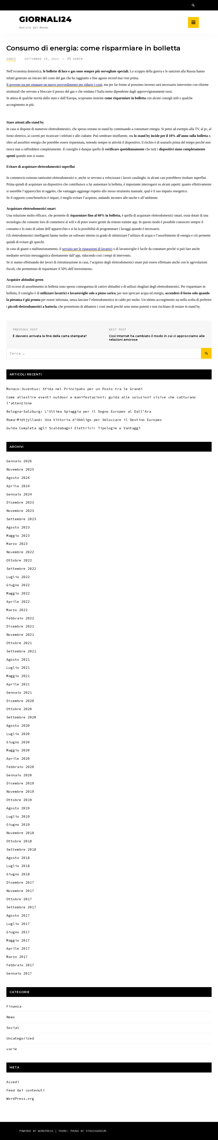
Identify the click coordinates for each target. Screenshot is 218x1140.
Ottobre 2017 (19, 899)
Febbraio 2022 (20, 618)
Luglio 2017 (18, 924)
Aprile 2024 (18, 486)
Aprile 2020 (18, 758)
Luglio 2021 (18, 667)
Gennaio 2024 (19, 494)
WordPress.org (20, 1098)
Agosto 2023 (18, 527)
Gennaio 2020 (19, 775)
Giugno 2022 (18, 585)
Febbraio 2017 (20, 965)
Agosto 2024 (18, 477)
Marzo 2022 (17, 610)
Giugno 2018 (18, 874)
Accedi (12, 1082)
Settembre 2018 (21, 849)
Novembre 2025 (20, 469)
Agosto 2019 (18, 808)
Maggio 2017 (18, 940)
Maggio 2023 (18, 535)
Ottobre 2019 (19, 800)
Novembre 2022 (20, 552)
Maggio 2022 (18, 593)
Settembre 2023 (21, 519)
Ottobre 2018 (19, 841)
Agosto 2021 (18, 659)
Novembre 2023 (20, 510)
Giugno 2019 (18, 824)
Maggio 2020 (18, 750)
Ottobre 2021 (19, 643)
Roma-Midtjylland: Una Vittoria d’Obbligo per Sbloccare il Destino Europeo (84, 420)
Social (12, 1027)
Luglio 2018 (18, 866)
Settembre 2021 (21, 651)
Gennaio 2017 (19, 973)
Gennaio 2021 (19, 692)
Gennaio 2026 (19, 461)
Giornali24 (45, 19)
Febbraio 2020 (20, 767)
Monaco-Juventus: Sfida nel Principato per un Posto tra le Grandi (74, 389)
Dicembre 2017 (20, 882)
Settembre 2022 (21, 568)
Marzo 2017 (17, 957)
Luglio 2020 (18, 734)
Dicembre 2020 (20, 701)
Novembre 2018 (20, 833)
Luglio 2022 (18, 577)
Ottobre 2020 (19, 709)
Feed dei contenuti (25, 1090)
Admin (78, 59)
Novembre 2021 (20, 634)
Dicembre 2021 (20, 626)
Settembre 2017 (21, 907)
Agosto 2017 (18, 915)
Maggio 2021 (18, 676)
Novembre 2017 (20, 891)
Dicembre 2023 (20, 502)
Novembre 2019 (20, 791)
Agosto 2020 (18, 725)
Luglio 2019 (18, 816)
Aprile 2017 (18, 948)
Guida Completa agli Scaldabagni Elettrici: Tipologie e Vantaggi (73, 428)
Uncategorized (20, 1038)
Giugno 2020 (18, 742)
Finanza (13, 1006)
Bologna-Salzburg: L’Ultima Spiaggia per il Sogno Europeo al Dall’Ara (78, 411)
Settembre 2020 (21, 717)
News (10, 1017)
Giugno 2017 (18, 932)
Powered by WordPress (37, 1131)
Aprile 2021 (18, 684)
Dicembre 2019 (20, 783)
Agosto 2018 (18, 858)
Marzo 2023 (17, 543)
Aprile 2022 (18, 601)
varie (11, 59)
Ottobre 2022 (19, 560)
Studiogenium (96, 1131)
